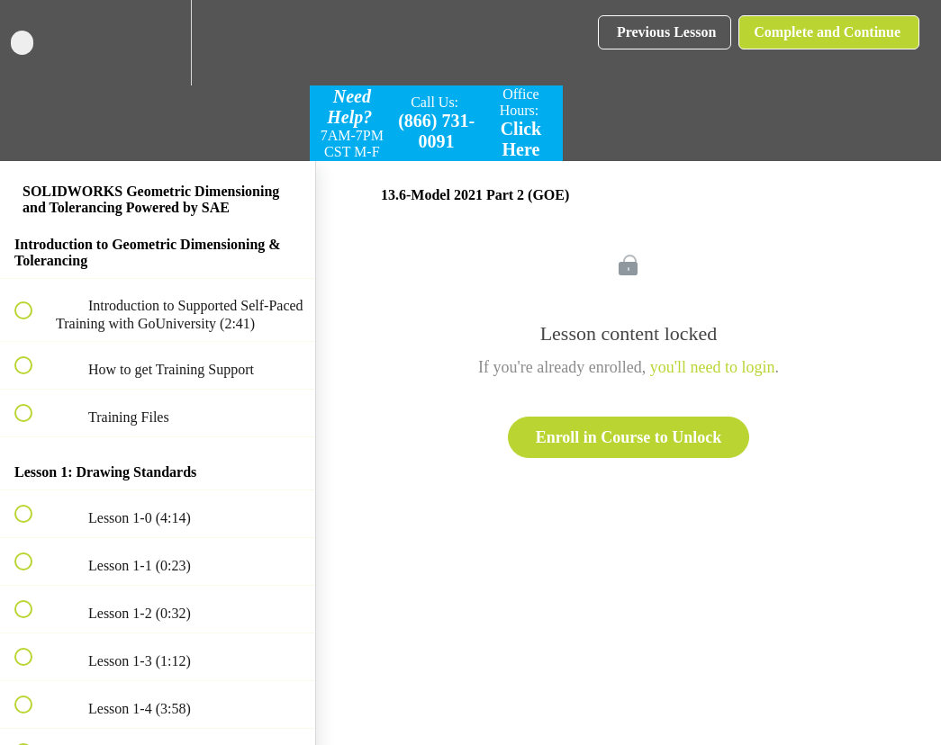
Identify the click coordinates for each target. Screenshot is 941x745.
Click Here (521, 139)
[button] (33, 42)
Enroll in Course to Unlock (629, 437)
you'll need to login (712, 367)
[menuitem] (157, 42)
